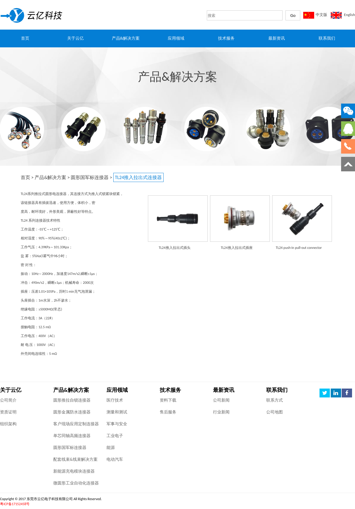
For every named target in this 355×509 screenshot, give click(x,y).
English (349, 14)
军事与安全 (116, 423)
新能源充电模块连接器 (74, 471)
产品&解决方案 (50, 177)
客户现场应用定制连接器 (76, 423)
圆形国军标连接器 (90, 177)
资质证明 (8, 412)
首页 (25, 177)
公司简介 (8, 400)
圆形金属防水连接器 (72, 412)
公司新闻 (221, 400)
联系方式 (274, 400)
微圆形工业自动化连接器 (76, 483)
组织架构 (8, 423)
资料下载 (168, 400)
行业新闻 (221, 412)
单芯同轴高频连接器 (72, 435)
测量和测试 (116, 412)
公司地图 (274, 412)
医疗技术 (114, 400)
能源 (110, 447)
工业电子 (114, 435)
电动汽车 (114, 459)
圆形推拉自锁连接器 (72, 400)
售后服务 (168, 412)
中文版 (321, 14)
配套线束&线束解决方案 (75, 459)
